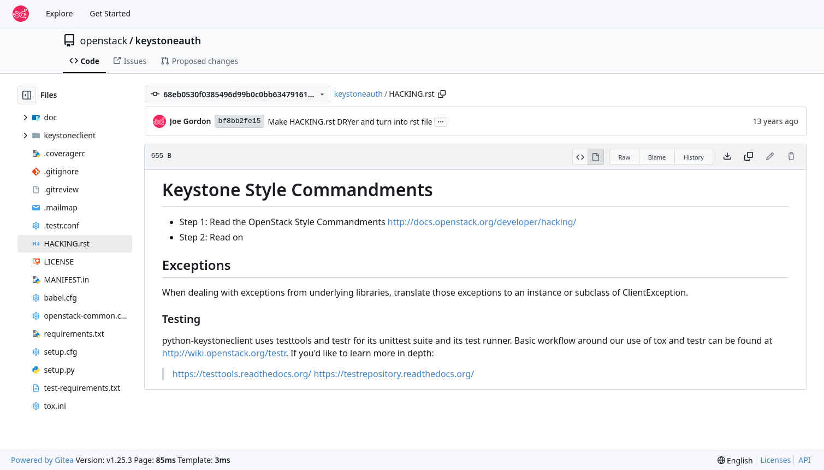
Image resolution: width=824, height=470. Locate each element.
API (804, 460)
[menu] (735, 460)
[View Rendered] (596, 157)
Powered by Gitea (42, 460)
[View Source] (580, 157)
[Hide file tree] (26, 95)
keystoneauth (168, 40)
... (440, 121)
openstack (104, 40)
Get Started (110, 13)
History (694, 157)
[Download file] (727, 157)
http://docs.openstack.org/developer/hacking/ (482, 222)
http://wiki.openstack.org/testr (224, 353)
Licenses (776, 460)
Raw (625, 157)
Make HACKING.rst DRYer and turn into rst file (350, 121)
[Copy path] (442, 94)
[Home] (20, 14)
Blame (657, 157)
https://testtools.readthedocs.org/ (242, 374)
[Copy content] (748, 157)
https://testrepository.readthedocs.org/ (393, 374)
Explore (59, 13)
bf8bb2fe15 (239, 121)
